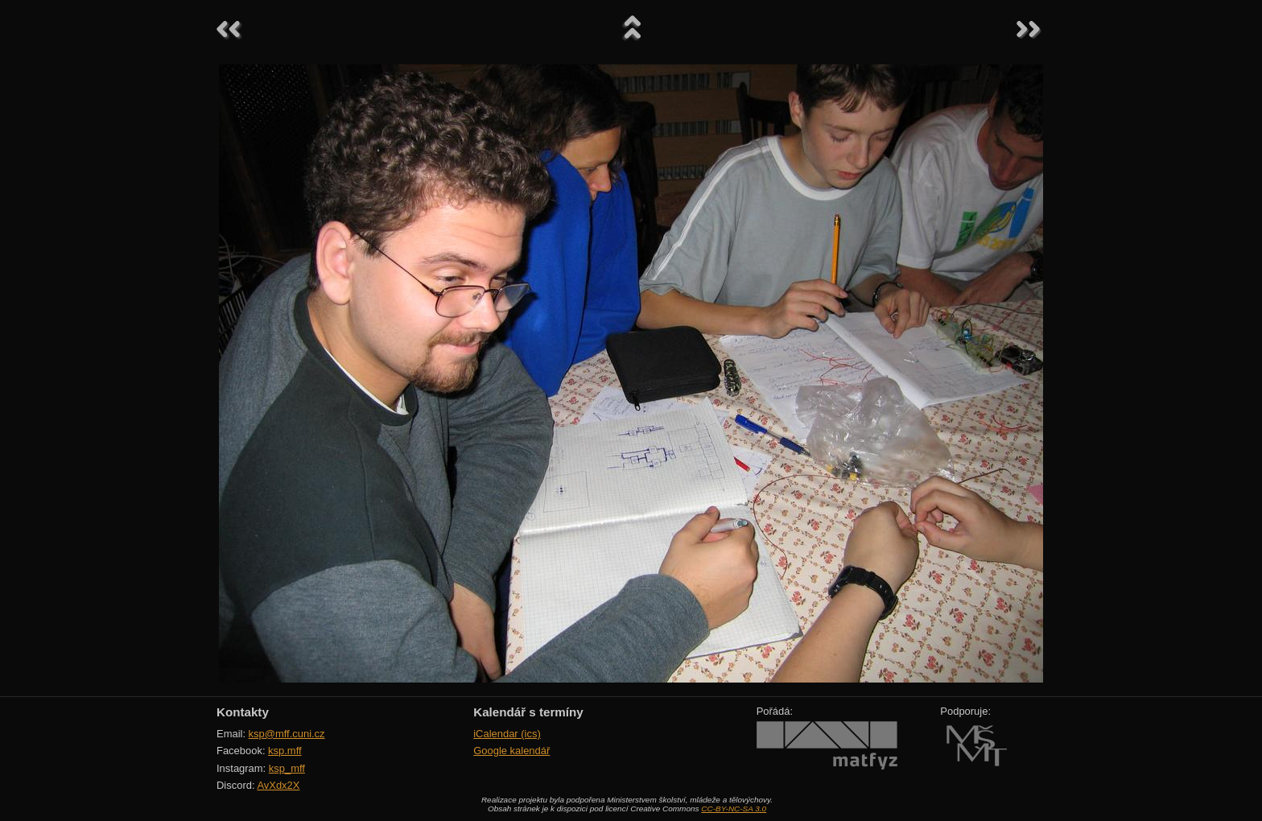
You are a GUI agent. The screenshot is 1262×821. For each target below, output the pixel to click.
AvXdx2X (278, 785)
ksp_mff (287, 768)
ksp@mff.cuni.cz (287, 734)
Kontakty (243, 712)
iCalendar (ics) (507, 734)
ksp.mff (285, 751)
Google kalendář (511, 751)
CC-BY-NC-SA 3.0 (733, 808)
